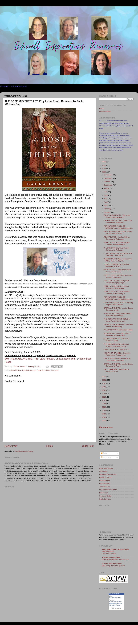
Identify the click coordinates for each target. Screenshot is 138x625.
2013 (104, 407)
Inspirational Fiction (115, 601)
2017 (104, 393)
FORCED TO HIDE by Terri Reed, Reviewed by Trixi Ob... (117, 265)
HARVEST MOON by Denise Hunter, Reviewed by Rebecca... (118, 315)
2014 (104, 404)
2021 (104, 380)
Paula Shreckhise (43, 370)
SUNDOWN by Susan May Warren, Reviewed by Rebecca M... (117, 334)
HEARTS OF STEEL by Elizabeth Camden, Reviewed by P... (116, 293)
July (106, 192)
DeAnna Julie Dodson (107, 474)
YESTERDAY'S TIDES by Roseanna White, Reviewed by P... (118, 260)
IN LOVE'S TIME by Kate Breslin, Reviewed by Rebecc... (116, 249)
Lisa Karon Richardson (108, 490)
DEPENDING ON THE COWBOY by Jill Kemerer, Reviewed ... (118, 222)
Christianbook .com (65, 358)
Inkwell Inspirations (115, 598)
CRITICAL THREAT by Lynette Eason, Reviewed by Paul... (118, 365)
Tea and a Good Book (111, 557)
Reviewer (55, 370)
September (108, 185)
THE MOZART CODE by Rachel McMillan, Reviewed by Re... (116, 345)
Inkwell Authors (105, 112)
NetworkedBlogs (114, 593)
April (106, 202)
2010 (104, 417)
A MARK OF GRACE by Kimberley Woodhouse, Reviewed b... (117, 354)
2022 (104, 377)
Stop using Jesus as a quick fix (113, 566)
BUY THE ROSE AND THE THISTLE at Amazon (29, 358)
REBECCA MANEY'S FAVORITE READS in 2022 (116, 340)
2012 (104, 410)
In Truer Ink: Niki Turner (111, 564)
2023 (104, 172)
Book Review (16, 370)
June (106, 195)
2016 (104, 397)
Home (49, 446)
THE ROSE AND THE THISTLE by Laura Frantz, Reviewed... (117, 320)
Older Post (88, 446)
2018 (104, 390)
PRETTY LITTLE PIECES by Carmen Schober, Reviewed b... (118, 276)
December (108, 175)
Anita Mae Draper (106, 468)
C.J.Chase (103, 471)
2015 (104, 400)
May (106, 199)
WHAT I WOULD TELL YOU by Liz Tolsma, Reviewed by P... (117, 216)
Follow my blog (116, 608)
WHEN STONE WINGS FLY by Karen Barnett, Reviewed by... (118, 325)
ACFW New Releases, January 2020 (115, 560)
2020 (104, 383)
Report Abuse (106, 427)
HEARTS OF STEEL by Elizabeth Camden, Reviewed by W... (116, 243)
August (107, 188)
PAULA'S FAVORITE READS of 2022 (118, 330)
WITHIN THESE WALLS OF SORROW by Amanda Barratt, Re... (118, 227)
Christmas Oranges (109, 554)
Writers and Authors (115, 603)
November (108, 178)
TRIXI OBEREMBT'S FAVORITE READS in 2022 (116, 371)
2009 (104, 421)
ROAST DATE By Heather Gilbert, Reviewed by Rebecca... (117, 238)
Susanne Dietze (105, 496)
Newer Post (11, 446)
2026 (104, 162)
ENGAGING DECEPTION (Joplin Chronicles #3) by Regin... (116, 282)
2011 (104, 414)
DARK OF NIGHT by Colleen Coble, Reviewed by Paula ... (118, 271)
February (108, 209)
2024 (104, 169)
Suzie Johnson (105, 499)
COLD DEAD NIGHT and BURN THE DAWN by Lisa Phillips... (118, 254)
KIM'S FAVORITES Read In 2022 (116, 350)
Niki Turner (103, 493)
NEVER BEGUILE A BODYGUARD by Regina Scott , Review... (118, 304)
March (106, 205)
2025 (104, 165)
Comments (106, 457)
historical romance (29, 370)
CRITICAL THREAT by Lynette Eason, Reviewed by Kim (118, 309)
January (107, 212)
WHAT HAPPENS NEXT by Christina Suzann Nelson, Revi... (118, 232)
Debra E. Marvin (105, 477)
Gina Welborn (104, 484)
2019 (104, 387)
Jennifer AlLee (104, 487)
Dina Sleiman (104, 480)
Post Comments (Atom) (24, 451)
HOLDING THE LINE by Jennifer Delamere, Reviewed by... (116, 287)
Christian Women (114, 605)
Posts (104, 453)
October (107, 182)
